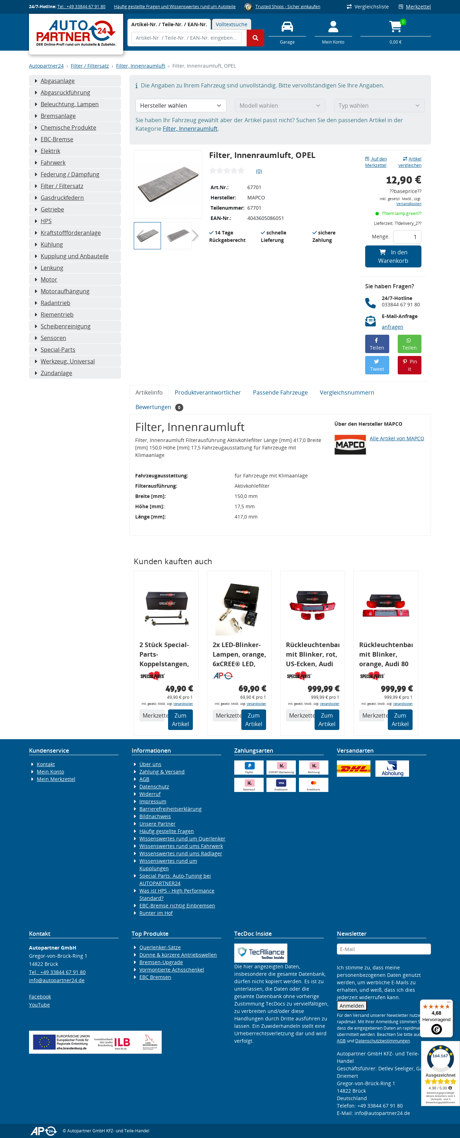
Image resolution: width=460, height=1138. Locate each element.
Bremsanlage (55, 116)
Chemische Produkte (65, 127)
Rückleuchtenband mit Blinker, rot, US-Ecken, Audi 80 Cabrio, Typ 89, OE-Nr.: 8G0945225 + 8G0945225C (312, 655)
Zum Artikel (180, 720)
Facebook (40, 996)
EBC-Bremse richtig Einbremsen (177, 905)
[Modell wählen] (280, 105)
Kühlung (48, 244)
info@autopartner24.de (57, 980)
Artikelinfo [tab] (149, 392)
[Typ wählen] (379, 105)
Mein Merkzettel (56, 779)
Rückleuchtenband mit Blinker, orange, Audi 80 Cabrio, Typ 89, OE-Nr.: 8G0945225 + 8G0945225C (386, 655)
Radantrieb (52, 303)
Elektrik (47, 151)
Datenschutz (154, 786)
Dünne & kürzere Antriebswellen (178, 954)
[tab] (169, 24)
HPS (43, 221)
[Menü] (448, 1004)
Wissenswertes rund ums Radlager (180, 853)
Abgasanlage (54, 81)
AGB (144, 779)
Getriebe (49, 209)
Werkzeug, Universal (64, 361)
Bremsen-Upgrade (161, 962)
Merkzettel (415, 6)
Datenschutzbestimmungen (382, 1041)
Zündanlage (53, 373)
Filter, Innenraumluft (140, 65)
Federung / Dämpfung (66, 174)
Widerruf (150, 794)
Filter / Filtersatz (90, 65)
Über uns (150, 764)
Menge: (381, 236)
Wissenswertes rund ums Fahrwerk (181, 846)
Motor (45, 279)
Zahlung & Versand (162, 771)
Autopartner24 (46, 65)
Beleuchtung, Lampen (66, 104)
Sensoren (50, 338)
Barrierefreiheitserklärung (170, 808)
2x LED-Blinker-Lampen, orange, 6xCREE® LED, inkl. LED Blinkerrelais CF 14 (239, 655)
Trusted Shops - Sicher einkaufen (287, 7)
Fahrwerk (49, 162)
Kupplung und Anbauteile (71, 256)
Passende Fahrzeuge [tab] (280, 392)
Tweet (377, 365)
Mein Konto (50, 771)
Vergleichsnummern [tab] (347, 392)
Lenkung (48, 268)
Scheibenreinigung (62, 326)
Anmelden (352, 1005)
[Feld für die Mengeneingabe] (407, 237)
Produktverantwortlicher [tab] (208, 392)
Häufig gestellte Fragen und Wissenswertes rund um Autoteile (175, 7)
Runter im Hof (156, 913)
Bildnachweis (155, 816)
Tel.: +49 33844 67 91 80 (81, 7)
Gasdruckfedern (59, 198)
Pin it (409, 365)
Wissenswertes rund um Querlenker (182, 838)
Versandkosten (408, 204)
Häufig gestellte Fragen (166, 831)
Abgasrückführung (62, 92)
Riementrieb (54, 314)
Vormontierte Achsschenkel (171, 969)
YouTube (39, 1004)
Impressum (152, 801)
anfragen (392, 326)
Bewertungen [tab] (159, 407)
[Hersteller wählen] (181, 105)
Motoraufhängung (62, 291)
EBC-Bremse (53, 139)
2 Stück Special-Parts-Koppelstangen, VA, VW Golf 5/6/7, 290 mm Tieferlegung (164, 655)
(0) (259, 171)
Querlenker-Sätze (160, 947)
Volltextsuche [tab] (231, 24)
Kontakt (46, 764)
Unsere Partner (157, 823)
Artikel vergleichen (409, 162)
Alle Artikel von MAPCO (397, 438)
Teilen (377, 344)
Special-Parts (54, 349)
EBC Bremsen (155, 977)
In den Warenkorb (393, 256)
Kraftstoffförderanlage (67, 233)
